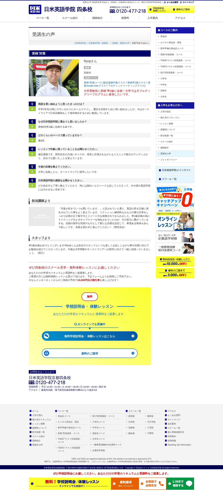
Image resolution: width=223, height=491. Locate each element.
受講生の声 (165, 153)
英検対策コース (93, 82)
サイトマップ (174, 419)
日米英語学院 (80, 43)
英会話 (163, 36)
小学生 (163, 78)
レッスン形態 (166, 123)
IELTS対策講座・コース (171, 72)
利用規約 (172, 436)
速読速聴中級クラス (114, 82)
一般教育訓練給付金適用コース (107, 444)
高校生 (163, 90)
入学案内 (152, 17)
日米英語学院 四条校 (68, 9)
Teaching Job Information (179, 445)
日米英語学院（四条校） (99, 43)
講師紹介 (97, 17)
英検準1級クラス (136, 82)
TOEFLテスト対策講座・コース (175, 66)
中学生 (163, 84)
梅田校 (150, 416)
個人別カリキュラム (169, 117)
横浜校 (131, 433)
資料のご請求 (89, 353)
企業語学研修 (98, 450)
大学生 (163, 96)
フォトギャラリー (168, 159)
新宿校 (131, 416)
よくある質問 (174, 415)
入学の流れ (165, 111)
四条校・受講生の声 (120, 43)
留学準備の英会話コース (171, 48)
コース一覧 (42, 17)
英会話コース (64, 416)
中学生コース (98, 427)
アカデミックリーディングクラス (126, 85)
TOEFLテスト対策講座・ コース (70, 449)
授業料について (167, 129)
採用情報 (172, 440)
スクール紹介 (70, 17)
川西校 (150, 433)
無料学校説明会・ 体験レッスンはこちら (89, 336)
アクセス (180, 17)
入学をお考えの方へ (171, 105)
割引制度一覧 (166, 135)
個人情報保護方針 (176, 432)
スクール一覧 (134, 411)
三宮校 (150, 427)
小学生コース (98, 422)
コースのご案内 (169, 30)
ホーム (35, 411)
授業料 (125, 17)
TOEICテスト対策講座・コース (175, 60)
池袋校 (131, 427)
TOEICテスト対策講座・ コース (70, 440)
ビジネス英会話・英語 (170, 42)
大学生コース (98, 439)
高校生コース (98, 433)
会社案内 (172, 424)
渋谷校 (131, 422)
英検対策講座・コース (171, 54)
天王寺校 (151, 422)
